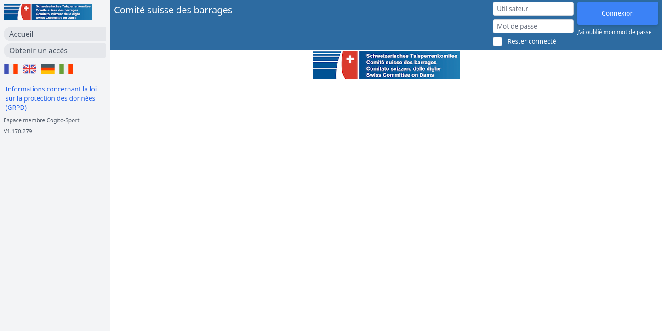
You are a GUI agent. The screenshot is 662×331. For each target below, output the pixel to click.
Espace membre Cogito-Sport (42, 120)
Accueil (21, 34)
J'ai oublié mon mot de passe (614, 32)
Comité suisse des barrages (173, 10)
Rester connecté (532, 41)
